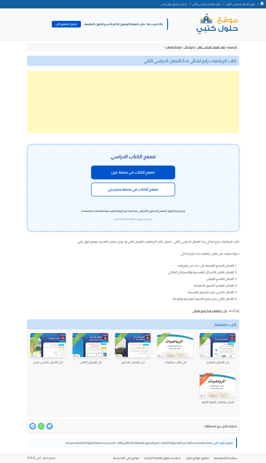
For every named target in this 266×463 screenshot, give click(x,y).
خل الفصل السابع (133, 362)
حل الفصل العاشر (217, 362)
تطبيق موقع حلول (197, 458)
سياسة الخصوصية (225, 458)
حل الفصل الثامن (91, 362)
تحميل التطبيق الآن (66, 24)
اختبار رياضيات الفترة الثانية (218, 402)
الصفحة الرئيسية (262, 3)
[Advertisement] (133, 102)
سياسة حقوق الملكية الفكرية (162, 458)
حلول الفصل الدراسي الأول (240, 4)
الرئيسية (232, 47)
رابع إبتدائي (189, 47)
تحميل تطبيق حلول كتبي (174, 4)
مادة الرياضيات (173, 47)
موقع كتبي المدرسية (126, 458)
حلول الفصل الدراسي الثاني (206, 4)
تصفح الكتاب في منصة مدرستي (133, 189)
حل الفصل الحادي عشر (48, 362)
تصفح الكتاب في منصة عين (133, 172)
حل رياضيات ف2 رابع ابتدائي (209, 311)
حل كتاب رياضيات (175, 362)
